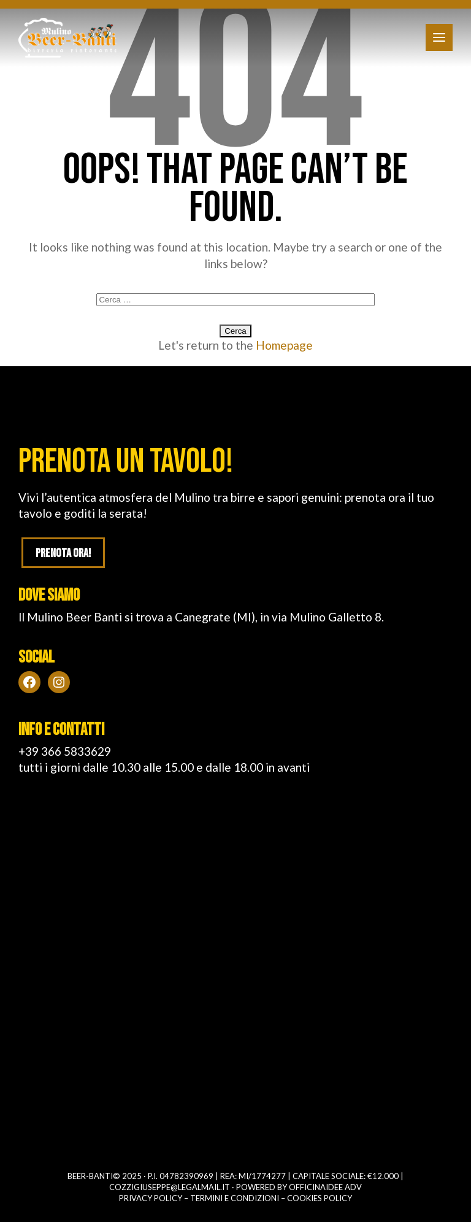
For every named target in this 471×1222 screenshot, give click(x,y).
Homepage (284, 345)
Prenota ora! (63, 553)
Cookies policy (319, 1198)
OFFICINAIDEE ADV (325, 1187)
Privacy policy (150, 1198)
